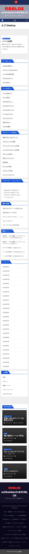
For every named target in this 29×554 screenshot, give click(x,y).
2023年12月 (6, 304)
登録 (4, 377)
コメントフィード (8, 389)
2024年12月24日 (9, 438)
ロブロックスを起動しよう (9, 515)
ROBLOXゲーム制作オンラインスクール (11, 542)
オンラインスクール (8, 175)
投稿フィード (6, 385)
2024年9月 (6, 283)
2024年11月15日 (9, 473)
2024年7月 (6, 287)
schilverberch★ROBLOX (14, 12)
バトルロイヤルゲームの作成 (11, 150)
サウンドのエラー (8, 221)
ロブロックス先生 (8, 170)
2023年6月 (6, 325)
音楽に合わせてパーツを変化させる (13, 208)
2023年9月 (6, 312)
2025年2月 (6, 267)
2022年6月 (6, 341)
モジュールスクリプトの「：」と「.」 (13, 216)
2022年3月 (6, 350)
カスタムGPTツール (8, 110)
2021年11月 (6, 354)
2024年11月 (6, 275)
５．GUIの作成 (7, 252)
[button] (26, 20)
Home (5, 511)
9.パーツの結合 (7, 247)
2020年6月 (6, 366)
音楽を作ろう (6, 122)
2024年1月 (6, 300)
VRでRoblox (6, 82)
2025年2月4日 (9, 422)
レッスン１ (24, 542)
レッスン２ (11, 545)
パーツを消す (7, 41)
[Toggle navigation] (15, 20)
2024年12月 (6, 271)
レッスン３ (17, 545)
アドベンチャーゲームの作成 (11, 145)
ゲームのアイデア (8, 114)
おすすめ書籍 (6, 126)
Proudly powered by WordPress (9, 505)
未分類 (5, 433)
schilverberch (17, 44)
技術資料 (5, 162)
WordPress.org (7, 394)
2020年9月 (6, 362)
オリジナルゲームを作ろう (18, 523)
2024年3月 (6, 296)
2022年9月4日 (7, 44)
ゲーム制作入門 (7, 93)
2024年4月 (6, 292)
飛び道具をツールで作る (10, 212)
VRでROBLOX (15, 519)
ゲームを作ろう (22, 519)
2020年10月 (6, 358)
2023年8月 (6, 316)
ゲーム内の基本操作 (8, 74)
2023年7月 (6, 321)
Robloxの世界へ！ (8, 66)
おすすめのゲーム (8, 78)
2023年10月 (6, 308)
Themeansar (14, 508)
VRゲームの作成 (7, 154)
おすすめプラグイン (8, 106)
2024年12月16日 (9, 456)
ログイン (5, 381)
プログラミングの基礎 (9, 141)
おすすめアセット (8, 101)
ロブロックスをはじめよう (10, 70)
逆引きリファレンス (6, 38)
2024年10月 (6, 279)
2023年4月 (6, 329)
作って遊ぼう (6, 97)
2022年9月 (6, 333)
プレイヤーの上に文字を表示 (11, 225)
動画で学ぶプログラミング (10, 137)
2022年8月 (6, 337)
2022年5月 (6, 345)
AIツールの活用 (7, 166)
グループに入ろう (8, 118)
